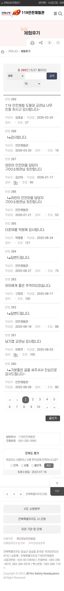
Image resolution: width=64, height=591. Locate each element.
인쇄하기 (32, 42)
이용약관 (8, 538)
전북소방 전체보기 (10, 3)
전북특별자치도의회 (36, 494)
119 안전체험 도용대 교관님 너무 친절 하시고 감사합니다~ (29, 108)
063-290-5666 (27, 440)
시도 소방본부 (32, 509)
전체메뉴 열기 (55, 13)
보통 (26, 465)
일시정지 (21, 494)
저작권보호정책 (36, 543)
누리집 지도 (53, 2)
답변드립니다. (17, 258)
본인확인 (42, 2)
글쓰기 (53, 418)
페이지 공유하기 (41, 42)
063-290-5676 (21, 564)
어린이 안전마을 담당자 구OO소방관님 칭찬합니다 (23, 167)
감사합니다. (16, 137)
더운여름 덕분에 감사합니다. (25, 230)
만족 (15, 465)
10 (38, 407)
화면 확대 (49, 42)
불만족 (37, 465)
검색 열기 (60, 13)
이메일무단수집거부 (14, 543)
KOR (62, 2)
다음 (14, 494)
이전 (7, 494)
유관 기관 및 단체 (32, 529)
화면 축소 (58, 42)
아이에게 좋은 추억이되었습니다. (28, 286)
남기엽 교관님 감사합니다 (23, 342)
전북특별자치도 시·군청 (32, 519)
